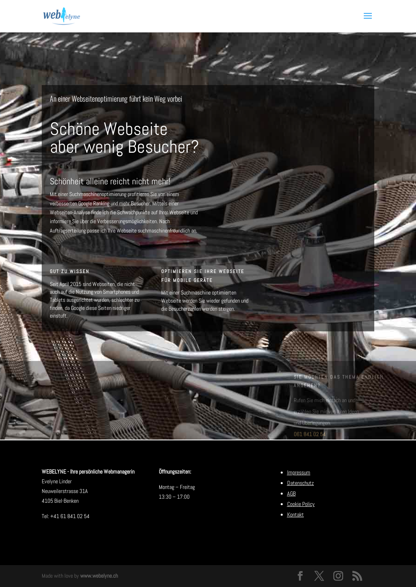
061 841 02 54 (310, 437)
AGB (291, 493)
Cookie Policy (301, 504)
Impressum (298, 472)
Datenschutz (300, 483)
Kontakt (295, 514)
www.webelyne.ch (99, 575)
